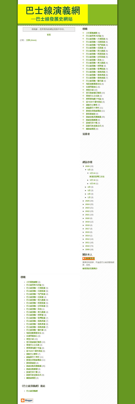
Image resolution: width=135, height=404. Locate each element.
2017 (87, 229)
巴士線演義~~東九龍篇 (95, 63)
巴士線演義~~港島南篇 (95, 78)
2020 (87, 218)
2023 (87, 208)
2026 (87, 166)
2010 (87, 246)
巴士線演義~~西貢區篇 (95, 54)
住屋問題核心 (91, 87)
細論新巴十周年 (92, 108)
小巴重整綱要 (91, 33)
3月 (89, 190)
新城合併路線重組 (93, 111)
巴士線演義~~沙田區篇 (95, 57)
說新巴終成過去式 (93, 126)
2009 (87, 249)
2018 (87, 225)
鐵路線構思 (90, 129)
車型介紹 (90, 90)
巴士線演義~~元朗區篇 (95, 42)
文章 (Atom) (31, 40)
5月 (89, 170)
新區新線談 (90, 114)
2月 (89, 194)
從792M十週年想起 (94, 102)
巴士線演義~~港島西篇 (95, 72)
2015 (87, 232)
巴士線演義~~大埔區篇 (95, 39)
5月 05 (93, 183)
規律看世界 (90, 258)
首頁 (49, 35)
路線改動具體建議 (93, 117)
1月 (89, 197)
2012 (87, 239)
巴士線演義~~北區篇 (94, 48)
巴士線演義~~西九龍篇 (95, 51)
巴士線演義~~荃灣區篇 (95, 69)
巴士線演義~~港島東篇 (95, 75)
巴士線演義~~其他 (93, 60)
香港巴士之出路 (92, 96)
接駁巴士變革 (91, 105)
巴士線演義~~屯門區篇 (95, 45)
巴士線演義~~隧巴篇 (94, 81)
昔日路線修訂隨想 (93, 93)
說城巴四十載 (91, 123)
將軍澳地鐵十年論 (93, 99)
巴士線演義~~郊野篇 (94, 66)
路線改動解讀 (91, 120)
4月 (89, 187)
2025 (87, 201)
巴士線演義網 (32, 391)
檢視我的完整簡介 (89, 268)
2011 (87, 242)
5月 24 (93, 173)
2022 (87, 211)
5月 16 (93, 180)
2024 (87, 204)
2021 (87, 215)
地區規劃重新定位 (93, 84)
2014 (87, 236)
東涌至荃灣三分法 (96, 177)
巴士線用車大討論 (93, 36)
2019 (87, 222)
